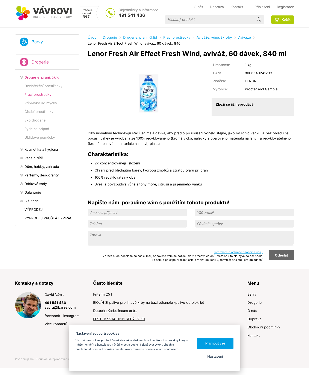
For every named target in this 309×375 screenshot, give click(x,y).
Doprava (254, 319)
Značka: (219, 81)
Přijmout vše (215, 343)
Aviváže (244, 37)
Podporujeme (24, 359)
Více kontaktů (56, 324)
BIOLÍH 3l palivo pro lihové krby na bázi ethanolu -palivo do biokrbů (148, 302)
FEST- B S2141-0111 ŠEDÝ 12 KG (119, 319)
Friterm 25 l (102, 294)
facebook (52, 316)
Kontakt (253, 335)
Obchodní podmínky (263, 327)
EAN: (217, 73)
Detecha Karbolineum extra (115, 310)
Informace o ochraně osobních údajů (238, 252)
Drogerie (40, 62)
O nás (252, 310)
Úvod (92, 37)
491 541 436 (131, 15)
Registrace (285, 7)
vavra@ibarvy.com (60, 307)
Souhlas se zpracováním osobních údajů (64, 359)
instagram (71, 316)
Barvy (37, 41)
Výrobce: (220, 89)
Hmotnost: (221, 65)
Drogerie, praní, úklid (140, 37)
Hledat (259, 19)
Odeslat (281, 255)
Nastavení (215, 356)
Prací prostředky (176, 37)
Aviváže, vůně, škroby (214, 37)
